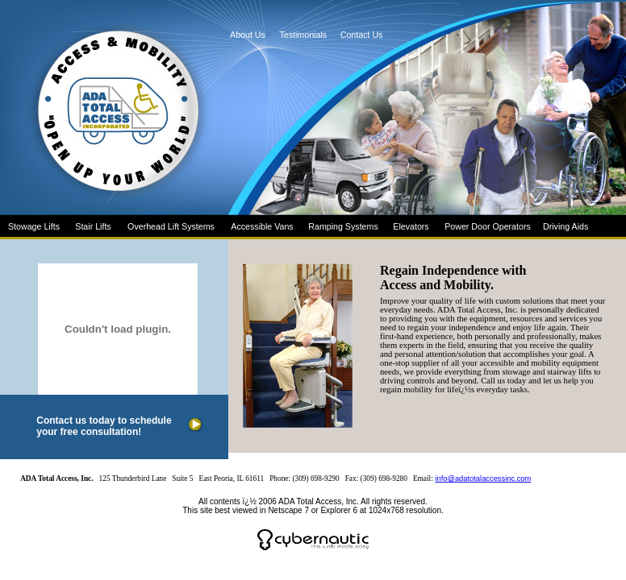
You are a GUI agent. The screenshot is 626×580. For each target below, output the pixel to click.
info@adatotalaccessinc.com (483, 478)
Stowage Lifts (34, 226)
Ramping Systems (343, 226)
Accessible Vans (262, 226)
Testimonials (300, 34)
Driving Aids (565, 226)
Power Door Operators (487, 226)
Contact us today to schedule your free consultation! (103, 426)
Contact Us (358, 34)
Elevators (410, 226)
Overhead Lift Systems (171, 226)
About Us (247, 34)
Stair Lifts (93, 226)
